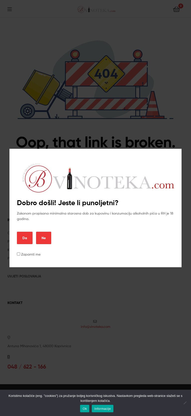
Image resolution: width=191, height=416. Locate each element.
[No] (184, 402)
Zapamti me (29, 254)
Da (24, 238)
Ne (44, 238)
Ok (85, 409)
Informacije (102, 409)
